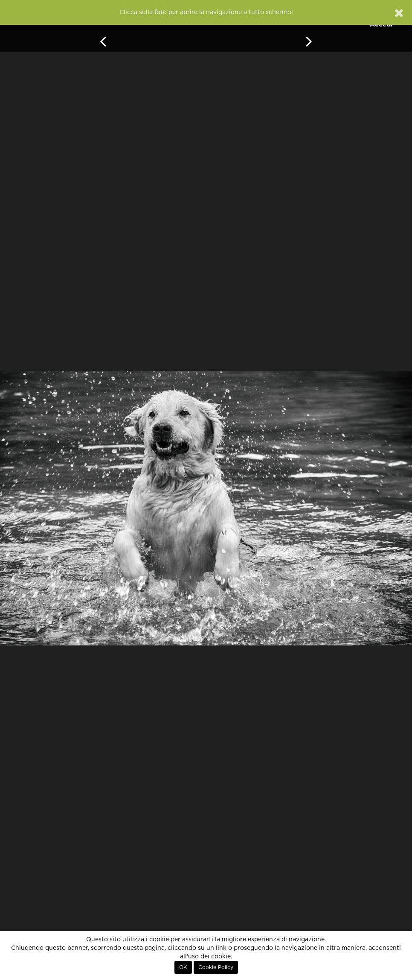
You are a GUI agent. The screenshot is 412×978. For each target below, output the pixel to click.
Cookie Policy (215, 967)
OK (183, 967)
